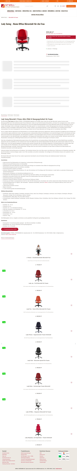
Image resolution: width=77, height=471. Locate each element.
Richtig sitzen (24, 454)
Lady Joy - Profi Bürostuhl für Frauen (38, 283)
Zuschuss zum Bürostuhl (26, 460)
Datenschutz (42, 454)
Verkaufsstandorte (71, 6)
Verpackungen (43, 462)
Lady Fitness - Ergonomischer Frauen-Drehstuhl (38, 334)
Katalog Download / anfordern (8, 463)
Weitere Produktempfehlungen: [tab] (7, 237)
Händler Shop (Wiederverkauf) (8, 460)
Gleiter (46, 182)
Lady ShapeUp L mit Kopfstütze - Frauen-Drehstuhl (38, 437)
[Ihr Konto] (58, 6)
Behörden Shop (5, 462)
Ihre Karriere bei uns (6, 457)
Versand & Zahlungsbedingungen (28, 459)
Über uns (4, 456)
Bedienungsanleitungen (26, 453)
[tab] (4, 115)
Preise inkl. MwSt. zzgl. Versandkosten (54, 33)
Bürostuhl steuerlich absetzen (27, 462)
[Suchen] (47, 6)
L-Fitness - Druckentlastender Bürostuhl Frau (38, 257)
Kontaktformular (5, 453)
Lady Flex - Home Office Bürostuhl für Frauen (38, 309)
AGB (41, 453)
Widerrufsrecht (43, 459)
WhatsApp (4, 454)
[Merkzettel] (55, 6)
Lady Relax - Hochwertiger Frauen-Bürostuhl (38, 386)
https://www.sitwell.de (10, 234)
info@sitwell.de (59, 468)
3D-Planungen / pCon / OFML (27, 456)
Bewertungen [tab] (16, 114)
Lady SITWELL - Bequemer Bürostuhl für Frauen (38, 412)
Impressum (42, 457)
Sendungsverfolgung (25, 457)
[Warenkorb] (62, 6)
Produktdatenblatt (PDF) (10, 229)
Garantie (41, 456)
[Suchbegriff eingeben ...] (35, 6)
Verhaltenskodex (43, 460)
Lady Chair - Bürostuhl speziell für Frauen (38, 360)
